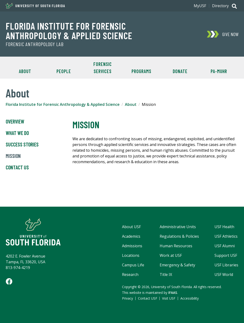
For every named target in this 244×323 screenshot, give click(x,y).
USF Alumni (224, 245)
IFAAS (172, 292)
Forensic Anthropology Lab (35, 44)
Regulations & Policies (179, 236)
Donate (180, 71)
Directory (220, 6)
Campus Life (133, 265)
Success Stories (22, 144)
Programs (141, 71)
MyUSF (200, 6)
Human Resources (176, 245)
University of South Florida (35, 6)
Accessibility (189, 298)
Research (130, 274)
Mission (13, 156)
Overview (15, 121)
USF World (223, 274)
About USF (131, 226)
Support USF (225, 255)
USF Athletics (226, 236)
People (63, 71)
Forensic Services (102, 67)
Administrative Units (178, 226)
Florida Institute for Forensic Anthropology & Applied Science (69, 30)
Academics (131, 236)
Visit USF (168, 298)
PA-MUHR (219, 71)
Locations (130, 255)
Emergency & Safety (177, 265)
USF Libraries (226, 265)
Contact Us (17, 167)
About (25, 71)
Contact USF (147, 298)
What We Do (17, 133)
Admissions (132, 245)
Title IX (166, 274)
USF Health (224, 226)
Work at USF (171, 255)
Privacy (127, 298)
